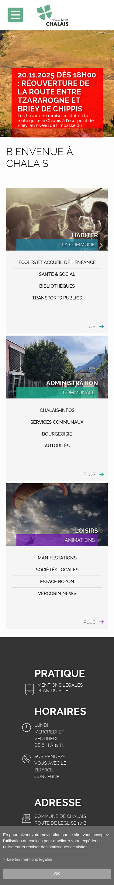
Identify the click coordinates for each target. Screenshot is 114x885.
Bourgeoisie (57, 434)
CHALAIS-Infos (57, 410)
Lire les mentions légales (29, 859)
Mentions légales (60, 685)
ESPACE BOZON (57, 581)
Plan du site (52, 690)
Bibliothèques (57, 286)
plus (89, 327)
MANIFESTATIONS (57, 558)
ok (57, 873)
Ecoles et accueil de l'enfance (57, 262)
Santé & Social (57, 274)
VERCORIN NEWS (57, 593)
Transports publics (57, 298)
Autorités (57, 446)
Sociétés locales (57, 569)
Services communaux (57, 422)
